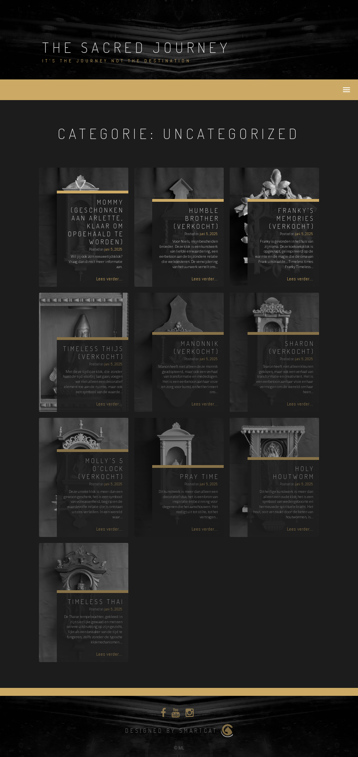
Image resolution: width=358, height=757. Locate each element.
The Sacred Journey (136, 47)
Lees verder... (109, 279)
